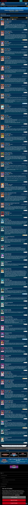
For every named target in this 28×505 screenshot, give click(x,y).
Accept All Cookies (14, 503)
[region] (14, 496)
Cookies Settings (14, 497)
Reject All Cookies (14, 500)
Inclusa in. (4, 6)
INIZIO (1, 6)
